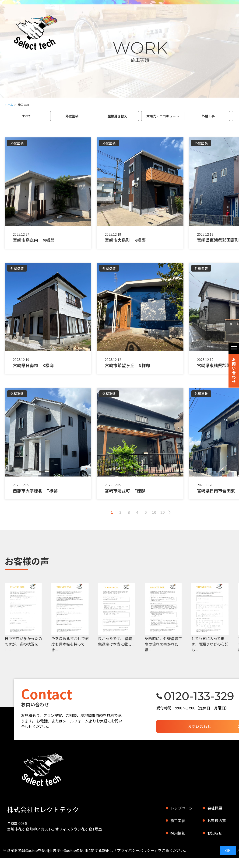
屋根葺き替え (117, 116)
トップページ (181, 808)
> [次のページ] (170, 512)
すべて (26, 116)
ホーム (9, 104)
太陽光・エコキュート (162, 116)
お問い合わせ (234, 371)
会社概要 (214, 808)
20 (162, 512)
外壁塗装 (71, 116)
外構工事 (208, 116)
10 (154, 512)
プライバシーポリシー (135, 850)
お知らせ (214, 833)
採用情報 (177, 833)
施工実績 (177, 820)
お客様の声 (216, 820)
